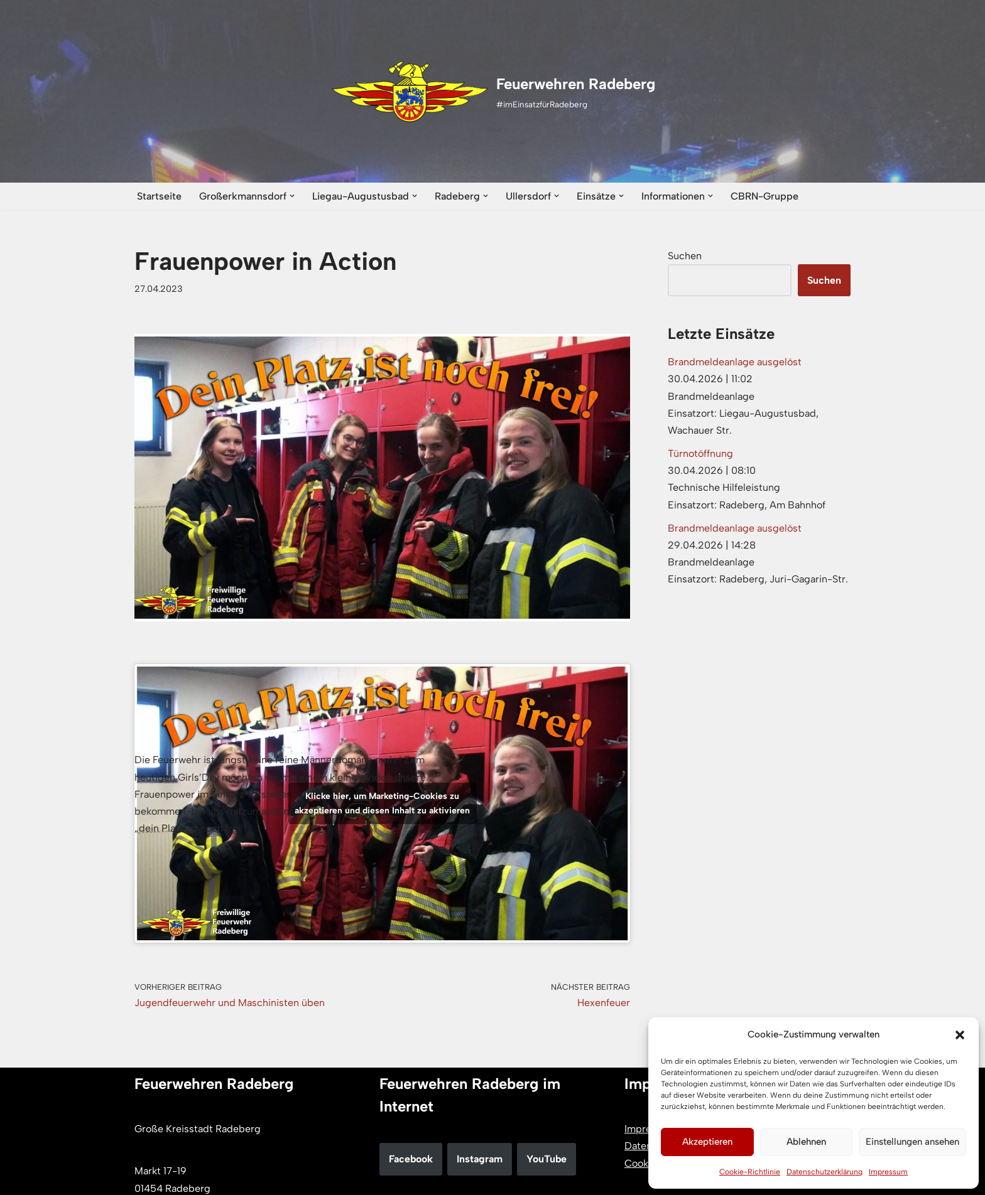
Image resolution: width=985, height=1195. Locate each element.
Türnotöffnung (700, 453)
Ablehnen (806, 1141)
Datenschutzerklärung (824, 1171)
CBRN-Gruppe (764, 196)
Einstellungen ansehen (912, 1141)
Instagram (480, 1159)
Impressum (888, 1171)
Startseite (159, 196)
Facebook (411, 1159)
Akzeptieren (707, 1141)
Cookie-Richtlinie (749, 1171)
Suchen (685, 256)
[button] (960, 1035)
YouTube (546, 1159)
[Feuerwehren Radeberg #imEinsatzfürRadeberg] (492, 92)
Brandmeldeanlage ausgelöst (735, 362)
